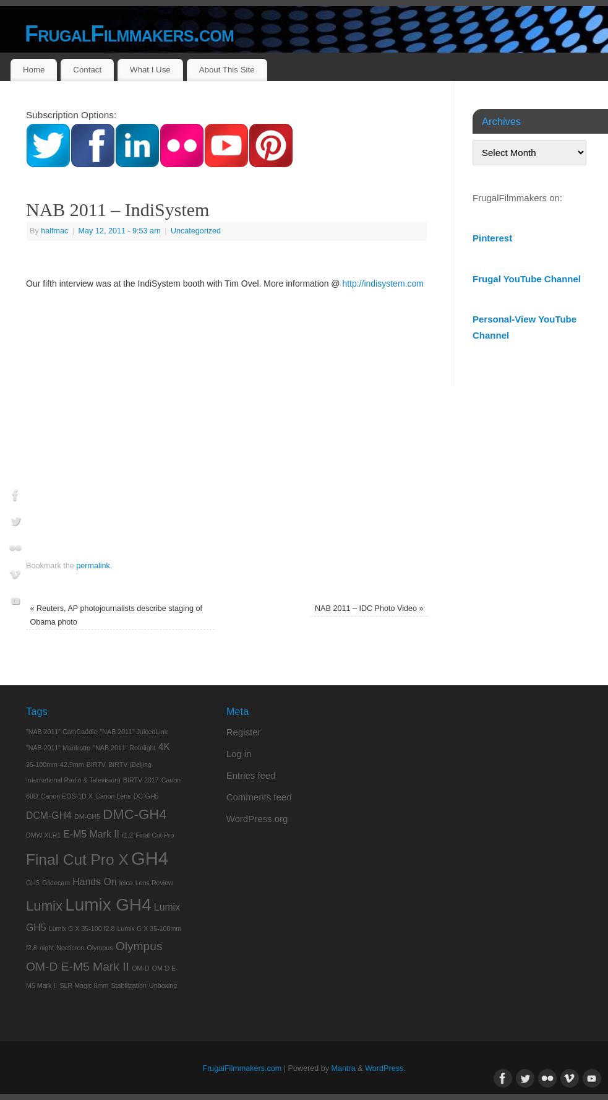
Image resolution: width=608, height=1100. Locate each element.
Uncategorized (196, 231)
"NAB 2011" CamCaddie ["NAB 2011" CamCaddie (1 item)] (61, 731)
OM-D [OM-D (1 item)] (140, 968)
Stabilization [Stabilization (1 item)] (128, 985)
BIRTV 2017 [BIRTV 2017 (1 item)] (141, 780)
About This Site (227, 69)
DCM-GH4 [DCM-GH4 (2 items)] (49, 815)
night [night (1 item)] (47, 947)
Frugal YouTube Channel (527, 279)
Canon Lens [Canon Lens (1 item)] (113, 796)
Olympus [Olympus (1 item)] (100, 947)
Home (34, 69)
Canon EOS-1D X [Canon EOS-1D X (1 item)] (67, 796)
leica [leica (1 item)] (126, 882)
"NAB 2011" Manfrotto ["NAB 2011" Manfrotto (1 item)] (58, 747)
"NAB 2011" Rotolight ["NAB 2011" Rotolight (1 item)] (124, 747)
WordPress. (385, 1068)
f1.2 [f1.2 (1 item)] (127, 835)
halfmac (54, 231)
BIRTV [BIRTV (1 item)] (96, 764)
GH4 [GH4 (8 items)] (149, 858)
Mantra (344, 1068)
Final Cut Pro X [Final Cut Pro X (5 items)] (77, 859)
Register (243, 732)
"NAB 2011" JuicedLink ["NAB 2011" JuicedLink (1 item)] (134, 731)
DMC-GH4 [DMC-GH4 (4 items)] (134, 814)
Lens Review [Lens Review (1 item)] (154, 882)
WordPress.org (257, 818)
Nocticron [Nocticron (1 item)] (70, 947)
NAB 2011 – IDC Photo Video (369, 608)
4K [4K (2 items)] (164, 747)
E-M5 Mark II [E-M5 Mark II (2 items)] (91, 834)
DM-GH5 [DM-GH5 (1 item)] (87, 816)
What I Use (150, 69)
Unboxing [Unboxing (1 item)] (163, 985)
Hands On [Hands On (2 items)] (94, 882)
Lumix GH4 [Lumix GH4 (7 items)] (108, 904)
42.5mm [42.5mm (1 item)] (72, 764)
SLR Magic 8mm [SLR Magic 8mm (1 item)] (84, 985)
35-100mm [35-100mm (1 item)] (42, 764)
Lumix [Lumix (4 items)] (44, 906)
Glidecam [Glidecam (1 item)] (56, 882)
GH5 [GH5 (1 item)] (33, 882)
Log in (239, 753)
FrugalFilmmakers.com (129, 33)
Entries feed (251, 775)
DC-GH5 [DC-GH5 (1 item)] (146, 796)
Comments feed (259, 797)
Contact (87, 69)
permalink (93, 565)
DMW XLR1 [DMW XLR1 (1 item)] (43, 835)
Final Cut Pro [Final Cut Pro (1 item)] (154, 835)
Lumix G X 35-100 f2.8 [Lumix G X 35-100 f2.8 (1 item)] (82, 928)
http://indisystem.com (383, 283)
